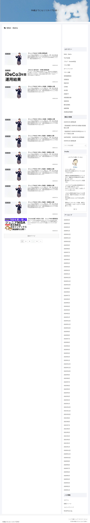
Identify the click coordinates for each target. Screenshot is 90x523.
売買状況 (66, 79)
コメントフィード (69, 507)
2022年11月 (67, 367)
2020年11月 (67, 454)
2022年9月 (67, 374)
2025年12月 (67, 234)
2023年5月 (67, 346)
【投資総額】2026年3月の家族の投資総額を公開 (75, 126)
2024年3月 (67, 310)
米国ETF (66, 94)
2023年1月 (67, 360)
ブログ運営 (67, 65)
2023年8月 (67, 335)
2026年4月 (67, 220)
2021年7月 (67, 425)
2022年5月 (67, 389)
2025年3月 (67, 266)
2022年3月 (67, 396)
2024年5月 (67, 302)
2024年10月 (67, 284)
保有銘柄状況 (67, 76)
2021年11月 (67, 411)
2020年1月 (67, 490)
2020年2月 (67, 486)
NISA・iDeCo (67, 54)
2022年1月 (67, 403)
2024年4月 (67, 306)
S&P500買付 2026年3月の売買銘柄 (74, 137)
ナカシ (75, 167)
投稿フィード (67, 503)
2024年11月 (67, 281)
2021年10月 (67, 414)
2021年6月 (67, 429)
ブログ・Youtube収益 (70, 61)
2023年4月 (67, 349)
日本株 (66, 86)
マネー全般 (67, 72)
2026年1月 (67, 230)
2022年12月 (67, 364)
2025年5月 (67, 259)
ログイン (66, 500)
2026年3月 (67, 223)
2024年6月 (67, 299)
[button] (85, 145)
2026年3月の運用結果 (70, 122)
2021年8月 (67, 421)
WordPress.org (68, 511)
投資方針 (66, 83)
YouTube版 (67, 58)
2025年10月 (67, 241)
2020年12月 (67, 450)
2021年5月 (67, 432)
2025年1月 (67, 274)
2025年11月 (67, 238)
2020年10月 (67, 457)
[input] (75, 145)
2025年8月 (67, 248)
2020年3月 (67, 483)
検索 (71, 519)
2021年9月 (67, 418)
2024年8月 (67, 292)
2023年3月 (67, 353)
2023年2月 (67, 356)
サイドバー (80, 519)
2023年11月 (67, 324)
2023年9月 (67, 331)
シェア (74, 519)
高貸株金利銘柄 (68, 112)
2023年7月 (67, 338)
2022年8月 (67, 378)
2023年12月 (67, 320)
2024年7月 (67, 295)
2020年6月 (67, 472)
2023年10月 (67, 328)
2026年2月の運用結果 (70, 141)
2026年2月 (67, 227)
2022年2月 (67, 400)
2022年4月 (67, 393)
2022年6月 (67, 385)
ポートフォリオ (68, 68)
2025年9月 (67, 245)
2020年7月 (67, 468)
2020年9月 (67, 461)
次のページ (31, 236)
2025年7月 (67, 252)
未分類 (66, 90)
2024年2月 (67, 313)
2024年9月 (67, 288)
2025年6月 (67, 256)
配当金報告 (67, 104)
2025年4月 (67, 263)
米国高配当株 (67, 97)
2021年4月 (67, 436)
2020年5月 (67, 475)
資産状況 (66, 101)
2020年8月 (67, 465)
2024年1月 (67, 317)
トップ (67, 519)
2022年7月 (67, 382)
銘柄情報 (66, 108)
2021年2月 (67, 443)
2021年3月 (67, 439)
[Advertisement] (31, 40)
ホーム (85, 519)
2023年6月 (67, 342)
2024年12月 (67, 277)
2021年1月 (67, 447)
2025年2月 (67, 270)
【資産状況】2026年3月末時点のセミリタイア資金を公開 (75, 132)
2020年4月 (67, 479)
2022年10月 (67, 371)
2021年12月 (67, 407)
